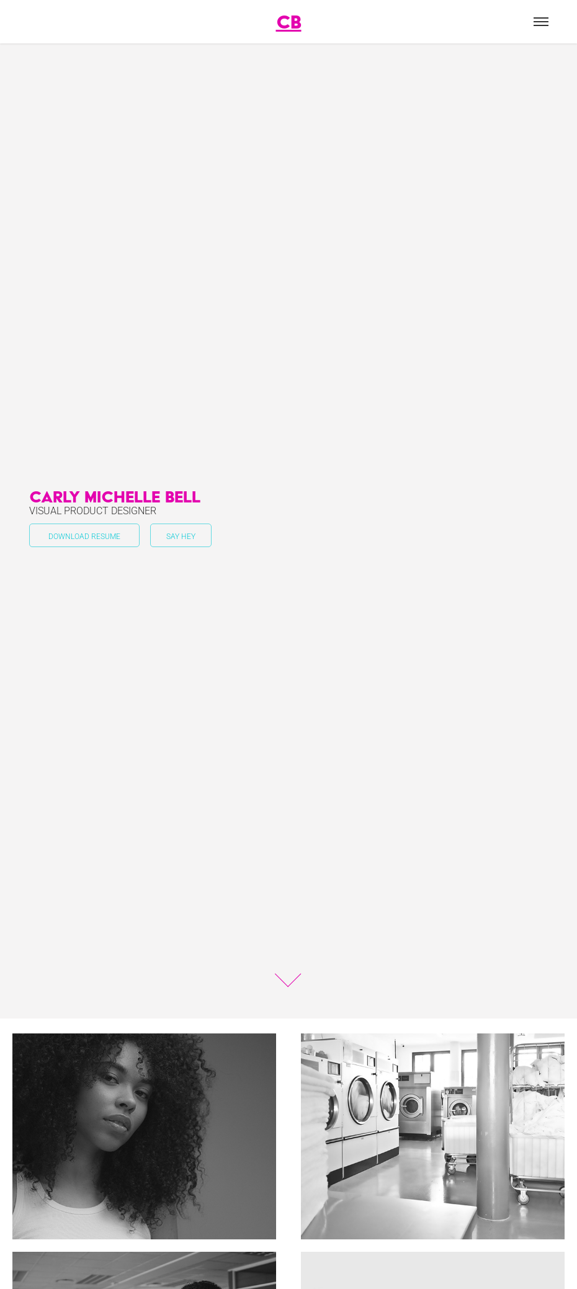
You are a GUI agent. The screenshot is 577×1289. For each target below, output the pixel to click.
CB (289, 22)
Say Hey (180, 536)
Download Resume (84, 536)
